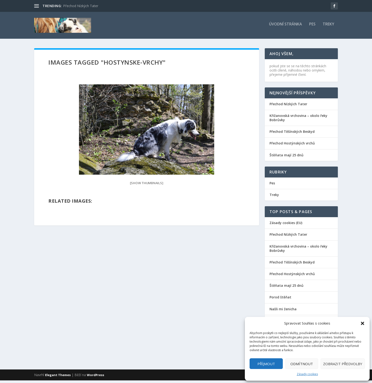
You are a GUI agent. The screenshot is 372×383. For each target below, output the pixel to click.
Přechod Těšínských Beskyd (292, 134)
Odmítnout (301, 363)
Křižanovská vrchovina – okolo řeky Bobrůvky (298, 120)
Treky (328, 27)
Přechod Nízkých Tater (80, 6)
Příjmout (266, 363)
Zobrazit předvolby (342, 363)
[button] (362, 323)
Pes (312, 27)
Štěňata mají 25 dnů (286, 157)
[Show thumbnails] (146, 185)
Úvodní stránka (285, 27)
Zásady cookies (307, 374)
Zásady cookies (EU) (286, 225)
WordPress (95, 377)
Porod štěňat (280, 299)
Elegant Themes (58, 377)
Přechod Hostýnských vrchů (292, 146)
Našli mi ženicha (283, 311)
